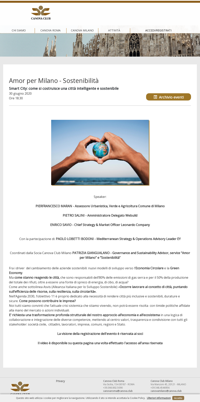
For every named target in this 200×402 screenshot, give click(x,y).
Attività (131, 13)
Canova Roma (67, 13)
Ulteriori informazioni (159, 398)
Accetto (178, 398)
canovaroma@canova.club (118, 391)
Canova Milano (99, 13)
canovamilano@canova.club (166, 391)
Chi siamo (36, 13)
